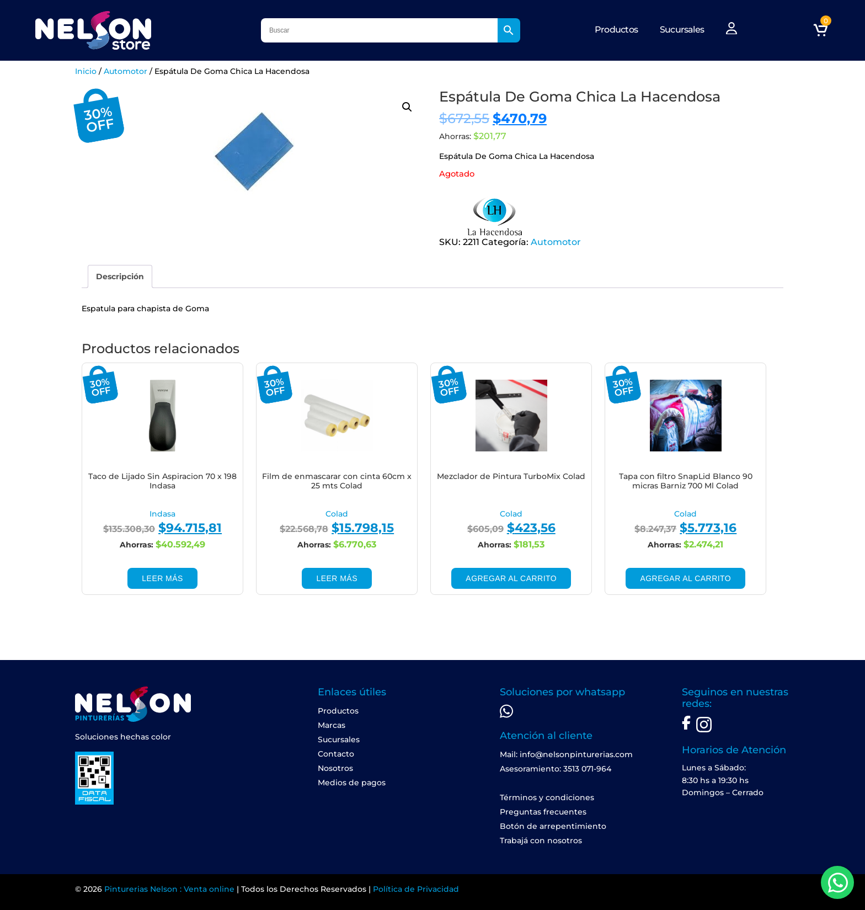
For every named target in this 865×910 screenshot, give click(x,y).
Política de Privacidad (416, 889)
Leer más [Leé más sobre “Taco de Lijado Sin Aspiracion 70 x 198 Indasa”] (162, 578)
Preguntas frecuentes (543, 812)
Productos (616, 29)
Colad (336, 514)
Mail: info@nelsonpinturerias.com (566, 754)
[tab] (120, 276)
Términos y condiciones (547, 797)
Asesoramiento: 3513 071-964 (555, 769)
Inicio (86, 71)
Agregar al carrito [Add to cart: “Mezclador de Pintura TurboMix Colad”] (511, 578)
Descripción (120, 276)
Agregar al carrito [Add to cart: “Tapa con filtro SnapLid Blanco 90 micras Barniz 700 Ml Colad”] (685, 578)
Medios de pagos (352, 782)
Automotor (125, 71)
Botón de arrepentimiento (553, 826)
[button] (407, 107)
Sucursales (682, 29)
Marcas (331, 725)
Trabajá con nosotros (541, 840)
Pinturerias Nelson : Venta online (169, 889)
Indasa (162, 514)
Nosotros (335, 768)
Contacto (336, 754)
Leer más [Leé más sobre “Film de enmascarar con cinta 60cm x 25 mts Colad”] (336, 578)
